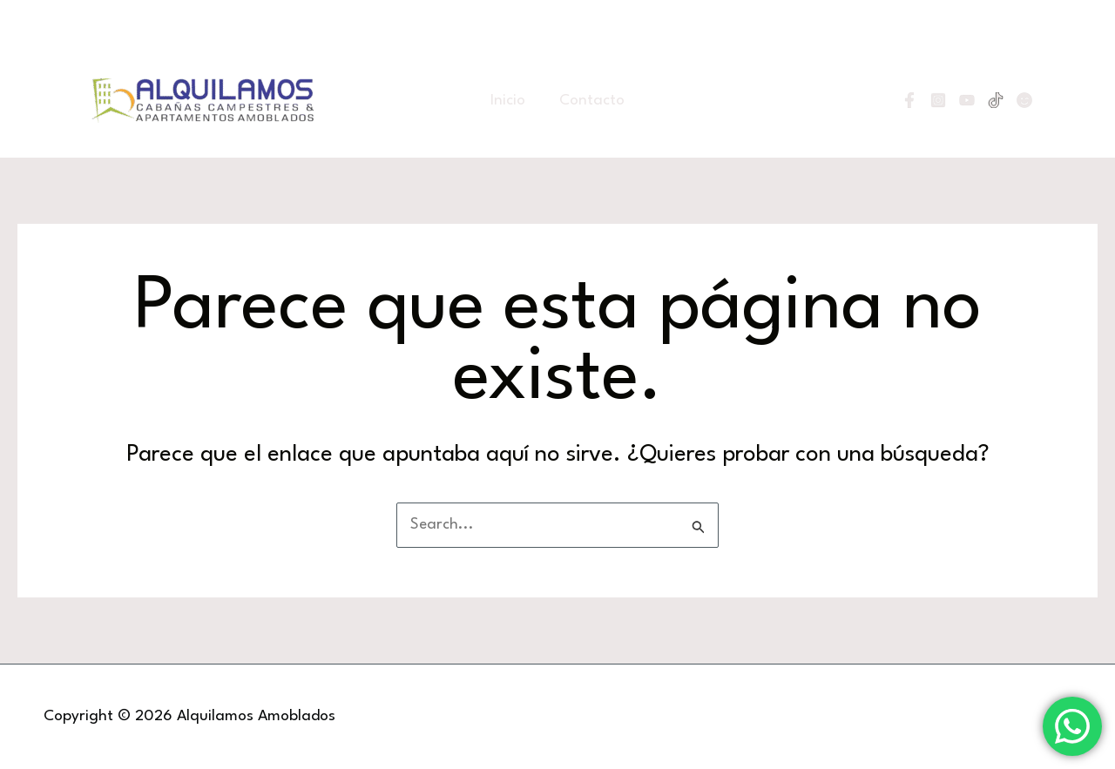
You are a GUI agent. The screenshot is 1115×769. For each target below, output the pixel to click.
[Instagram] (938, 100)
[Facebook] (909, 100)
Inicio (512, 100)
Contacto (588, 100)
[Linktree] (1024, 100)
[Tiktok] (996, 100)
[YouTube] (967, 100)
